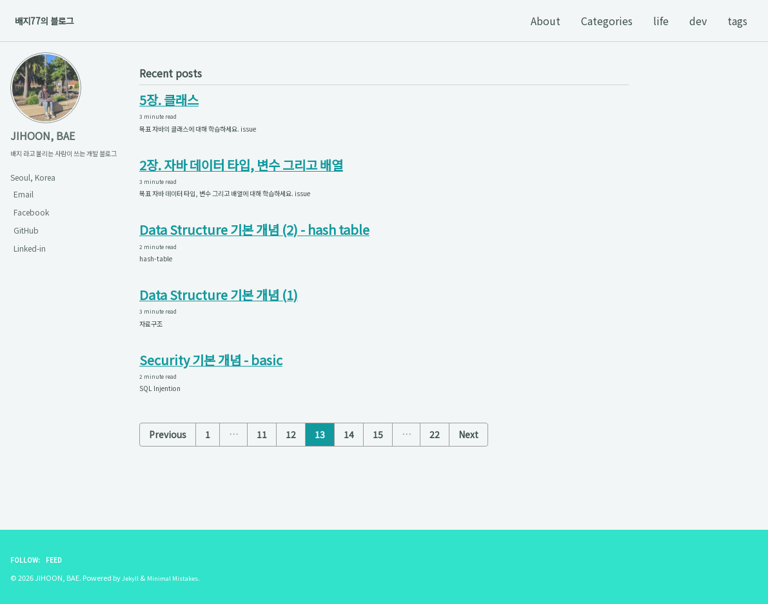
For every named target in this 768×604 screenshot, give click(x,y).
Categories (607, 20)
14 (349, 464)
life (661, 20)
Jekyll (131, 578)
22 (434, 464)
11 (262, 464)
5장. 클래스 (169, 101)
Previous (167, 464)
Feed (57, 559)
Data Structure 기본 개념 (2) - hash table (254, 243)
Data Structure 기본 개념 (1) (218, 314)
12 (291, 464)
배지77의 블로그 (51, 20)
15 (378, 464)
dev (698, 20)
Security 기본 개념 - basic (211, 385)
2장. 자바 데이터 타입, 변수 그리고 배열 (241, 172)
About (545, 20)
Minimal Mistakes (179, 578)
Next (468, 464)
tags (737, 20)
